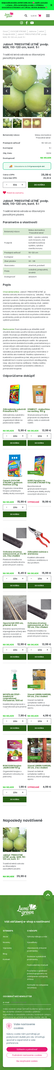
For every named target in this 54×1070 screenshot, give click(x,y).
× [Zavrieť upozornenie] (51, 5)
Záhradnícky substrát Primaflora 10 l (14, 410)
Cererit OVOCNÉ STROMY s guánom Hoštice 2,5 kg (12, 482)
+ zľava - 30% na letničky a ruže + (20, 5)
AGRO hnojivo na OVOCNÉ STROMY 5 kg (39, 481)
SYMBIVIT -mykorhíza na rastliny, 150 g (39, 410)
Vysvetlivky (32, 942)
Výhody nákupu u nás (37, 936)
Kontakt (6, 959)
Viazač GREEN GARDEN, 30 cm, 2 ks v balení (39, 766)
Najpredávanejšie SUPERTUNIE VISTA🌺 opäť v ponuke (25, 2)
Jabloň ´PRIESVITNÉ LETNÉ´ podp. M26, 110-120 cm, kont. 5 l (14, 857)
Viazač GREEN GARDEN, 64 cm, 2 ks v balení (39, 695)
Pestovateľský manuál (37, 965)
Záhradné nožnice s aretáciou (38, 552)
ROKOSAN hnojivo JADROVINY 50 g (12, 766)
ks (15, 184)
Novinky (6, 942)
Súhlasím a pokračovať (27, 1049)
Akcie (5, 936)
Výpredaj (7, 948)
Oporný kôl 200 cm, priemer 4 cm (13, 624)
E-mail (6, 1002)
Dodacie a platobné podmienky (36, 958)
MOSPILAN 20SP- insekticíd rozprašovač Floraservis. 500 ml (13, 697)
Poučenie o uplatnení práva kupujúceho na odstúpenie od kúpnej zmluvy (37, 975)
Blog (5, 953)
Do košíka (39, 185)
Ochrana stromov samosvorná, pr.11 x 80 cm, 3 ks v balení (14, 553)
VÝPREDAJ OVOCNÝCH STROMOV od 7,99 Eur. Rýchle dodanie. (23, 6)
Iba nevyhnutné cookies (27, 1061)
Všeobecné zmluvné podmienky (37, 949)
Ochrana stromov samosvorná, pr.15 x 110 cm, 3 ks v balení (38, 625)
